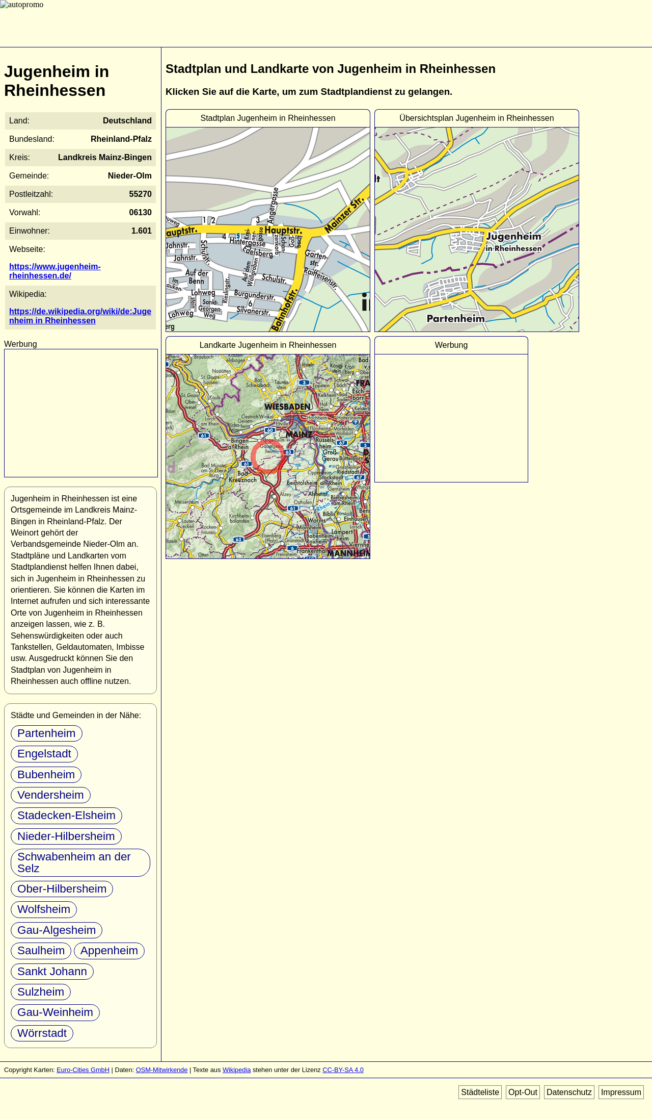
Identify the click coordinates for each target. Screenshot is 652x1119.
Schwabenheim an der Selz (74, 862)
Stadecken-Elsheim (66, 815)
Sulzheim (40, 991)
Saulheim (41, 950)
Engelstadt (44, 753)
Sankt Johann (52, 971)
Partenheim (46, 733)
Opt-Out (522, 1092)
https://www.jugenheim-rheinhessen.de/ (55, 271)
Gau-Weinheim (55, 1012)
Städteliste (480, 1092)
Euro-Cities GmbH (83, 1070)
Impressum (621, 1092)
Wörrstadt (42, 1033)
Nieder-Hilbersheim (66, 836)
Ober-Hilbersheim (61, 888)
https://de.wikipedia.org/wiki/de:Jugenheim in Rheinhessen (80, 316)
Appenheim (109, 950)
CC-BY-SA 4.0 (343, 1070)
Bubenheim (46, 774)
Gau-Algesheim (56, 930)
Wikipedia (237, 1070)
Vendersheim (50, 795)
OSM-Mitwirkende (162, 1070)
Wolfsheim (43, 909)
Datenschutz (569, 1092)
